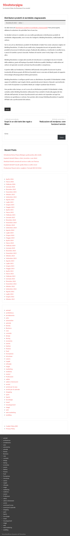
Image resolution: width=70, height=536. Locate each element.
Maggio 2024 (10, 238)
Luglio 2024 (9, 233)
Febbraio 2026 (10, 184)
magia (8, 366)
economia (9, 341)
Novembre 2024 (11, 222)
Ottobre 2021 (10, 299)
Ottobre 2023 (10, 256)
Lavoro (8, 359)
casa (7, 331)
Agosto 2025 (10, 199)
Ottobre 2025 (10, 194)
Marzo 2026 (10, 181)
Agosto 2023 (10, 261)
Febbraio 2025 (10, 215)
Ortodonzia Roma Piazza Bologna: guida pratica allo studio (22, 155)
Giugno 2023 (10, 266)
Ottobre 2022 (10, 286)
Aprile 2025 (9, 210)
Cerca (6, 133)
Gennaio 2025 (10, 217)
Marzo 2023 (10, 273)
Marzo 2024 (10, 243)
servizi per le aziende (13, 389)
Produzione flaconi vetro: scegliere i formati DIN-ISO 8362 (22, 168)
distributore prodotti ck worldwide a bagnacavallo (31, 27)
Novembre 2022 (11, 284)
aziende (8, 323)
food (7, 351)
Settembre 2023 (11, 258)
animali (8, 310)
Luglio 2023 (9, 263)
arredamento (10, 315)
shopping (9, 392)
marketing (9, 369)
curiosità (8, 333)
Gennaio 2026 (10, 187)
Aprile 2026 (9, 179)
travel (8, 402)
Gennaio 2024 (10, 248)
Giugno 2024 (10, 235)
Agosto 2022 (10, 291)
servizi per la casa (11, 387)
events (8, 343)
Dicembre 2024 (11, 220)
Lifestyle (8, 364)
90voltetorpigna (13, 5)
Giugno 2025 (10, 204)
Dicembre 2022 (11, 281)
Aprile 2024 (9, 240)
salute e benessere (12, 382)
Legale (8, 361)
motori (8, 374)
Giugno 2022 (10, 296)
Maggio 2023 (10, 268)
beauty (8, 325)
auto (7, 318)
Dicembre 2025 (11, 189)
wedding (8, 415)
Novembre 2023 (11, 253)
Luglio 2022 (9, 294)
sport (7, 394)
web (7, 410)
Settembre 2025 (11, 197)
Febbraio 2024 (10, 245)
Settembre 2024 (11, 227)
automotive (9, 320)
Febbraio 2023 (10, 276)
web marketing (11, 412)
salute (8, 379)
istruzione (9, 356)
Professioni (9, 376)
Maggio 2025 (10, 207)
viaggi (8, 407)
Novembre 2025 (11, 192)
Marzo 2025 (10, 212)
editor (20, 22)
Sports (8, 397)
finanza (8, 348)
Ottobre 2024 (10, 225)
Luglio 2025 (9, 202)
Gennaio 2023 (10, 279)
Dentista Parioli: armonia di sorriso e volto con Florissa (21, 161)
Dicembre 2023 (11, 250)
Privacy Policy (10, 428)
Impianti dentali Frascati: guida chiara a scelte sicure (20, 165)
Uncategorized (10, 405)
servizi (7, 109)
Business (9, 328)
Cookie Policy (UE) (12, 426)
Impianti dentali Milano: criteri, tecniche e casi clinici (20, 158)
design (8, 336)
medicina (9, 371)
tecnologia (9, 399)
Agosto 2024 (10, 230)
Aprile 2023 (9, 271)
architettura (10, 313)
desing (8, 338)
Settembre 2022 (11, 289)
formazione (9, 354)
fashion (8, 346)
